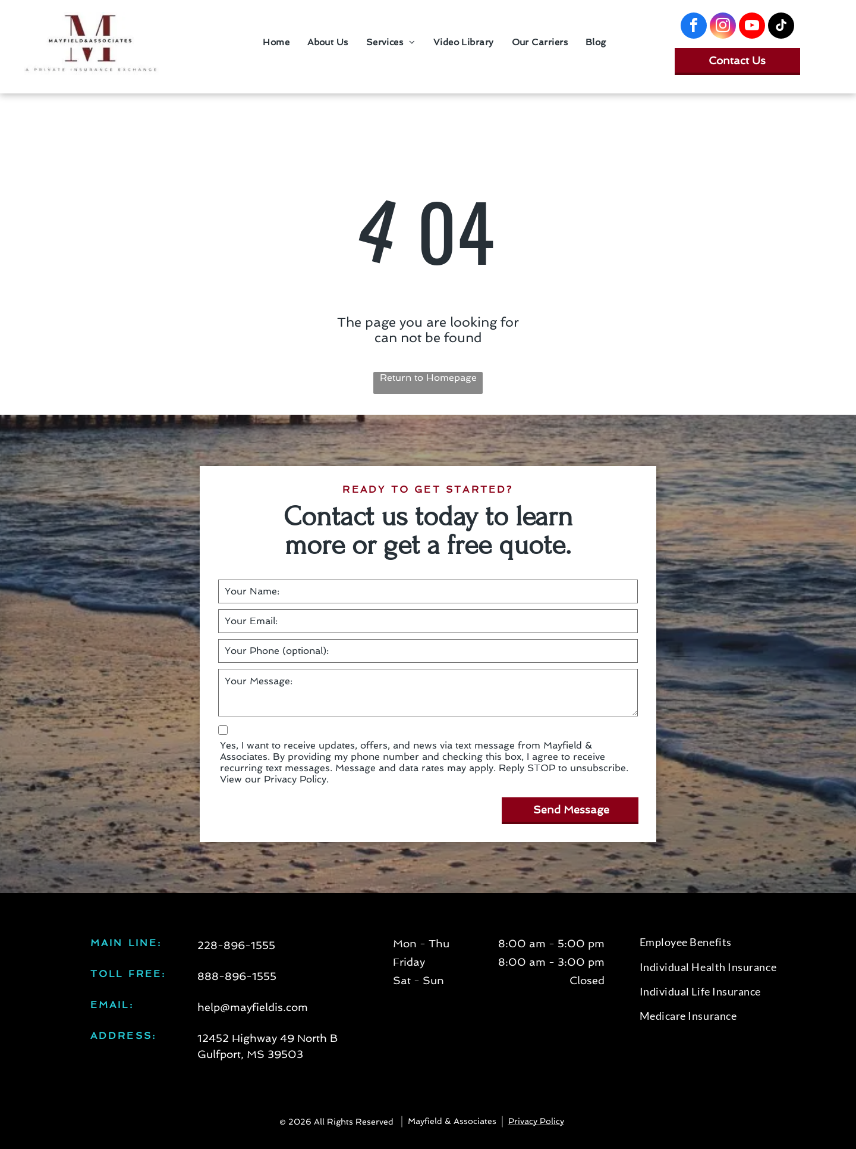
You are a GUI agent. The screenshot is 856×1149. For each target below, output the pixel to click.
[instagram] (723, 27)
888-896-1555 (236, 976)
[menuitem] (276, 42)
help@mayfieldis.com (252, 1007)
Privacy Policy (536, 1121)
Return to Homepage (428, 377)
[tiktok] (781, 27)
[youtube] (752, 27)
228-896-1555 (236, 945)
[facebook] (694, 27)
